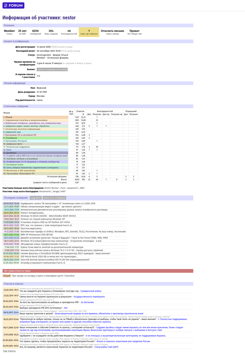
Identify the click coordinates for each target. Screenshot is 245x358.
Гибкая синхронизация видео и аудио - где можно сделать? (51, 206)
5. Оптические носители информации (21, 129)
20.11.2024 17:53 (11, 209)
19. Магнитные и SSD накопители (19, 170)
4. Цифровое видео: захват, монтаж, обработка (26, 126)
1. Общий (7, 117)
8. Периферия (10, 138)
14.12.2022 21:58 (11, 231)
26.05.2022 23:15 (11, 259)
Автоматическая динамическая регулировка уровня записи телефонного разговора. (64, 209)
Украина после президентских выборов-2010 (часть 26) (41, 289)
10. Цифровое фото (12, 144)
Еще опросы (9, 351)
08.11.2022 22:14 (11, 241)
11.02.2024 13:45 (11, 222)
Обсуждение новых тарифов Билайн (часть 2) (44, 244)
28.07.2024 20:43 (11, 213)
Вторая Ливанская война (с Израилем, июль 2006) (39, 333)
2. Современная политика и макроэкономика (25, 120)
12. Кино (7, 150)
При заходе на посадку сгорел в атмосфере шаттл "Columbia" (43, 275)
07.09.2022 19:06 (11, 244)
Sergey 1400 (59, 191)
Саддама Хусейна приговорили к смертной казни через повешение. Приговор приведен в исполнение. (60, 325)
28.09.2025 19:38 (11, 203)
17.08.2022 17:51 (12, 247)
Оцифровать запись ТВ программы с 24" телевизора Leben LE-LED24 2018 (58, 203)
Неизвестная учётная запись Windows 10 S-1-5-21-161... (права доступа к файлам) (62, 250)
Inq (38, 75)
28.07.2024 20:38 (11, 216)
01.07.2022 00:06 (11, 253)
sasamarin (72, 188)
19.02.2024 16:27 (11, 219)
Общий (64, 55)
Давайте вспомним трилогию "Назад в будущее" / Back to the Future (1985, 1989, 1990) (64, 238)
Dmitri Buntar (51, 188)
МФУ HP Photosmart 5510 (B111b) (37, 234)
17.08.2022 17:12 (12, 250)
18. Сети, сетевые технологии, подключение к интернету (30, 167)
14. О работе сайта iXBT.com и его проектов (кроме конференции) (35, 156)
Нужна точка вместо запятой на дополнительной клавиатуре (52, 247)
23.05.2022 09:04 (11, 263)
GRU (82, 188)
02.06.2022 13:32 (11, 256)
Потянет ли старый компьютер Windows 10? (43, 219)
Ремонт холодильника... (33, 213)
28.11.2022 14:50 (11, 234)
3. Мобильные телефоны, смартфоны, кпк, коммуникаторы (32, 123)
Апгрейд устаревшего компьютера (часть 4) (43, 263)
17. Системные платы (13, 164)
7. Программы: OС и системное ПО (19, 135)
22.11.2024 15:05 (11, 206)
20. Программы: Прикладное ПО (19, 173)
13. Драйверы (9, 153)
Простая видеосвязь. (31, 228)
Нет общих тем (134, 32)
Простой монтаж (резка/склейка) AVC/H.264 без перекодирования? (55, 259)
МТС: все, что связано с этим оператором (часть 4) (46, 225)
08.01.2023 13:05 (11, 225)
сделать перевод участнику (52, 69)
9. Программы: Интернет (15, 141)
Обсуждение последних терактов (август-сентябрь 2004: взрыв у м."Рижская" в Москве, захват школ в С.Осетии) (64, 339)
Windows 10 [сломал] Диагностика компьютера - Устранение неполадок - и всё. (61, 241)
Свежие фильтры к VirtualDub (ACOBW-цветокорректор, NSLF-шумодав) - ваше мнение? (65, 253)
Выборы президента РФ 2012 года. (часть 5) (37, 300)
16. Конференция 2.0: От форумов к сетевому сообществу (31, 161)
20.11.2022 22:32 (11, 238)
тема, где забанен (89, 32)
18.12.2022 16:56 (11, 228)
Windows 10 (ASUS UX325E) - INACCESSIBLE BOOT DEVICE (48, 216)
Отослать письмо (112, 31)
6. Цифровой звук (12, 132)
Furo (62, 188)
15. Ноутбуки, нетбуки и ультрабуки (20, 159)
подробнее (36, 197)
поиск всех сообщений (54, 197)
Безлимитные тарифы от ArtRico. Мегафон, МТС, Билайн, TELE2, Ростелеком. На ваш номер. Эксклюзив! (73, 231)
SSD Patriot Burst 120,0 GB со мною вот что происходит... (49, 256)
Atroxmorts (45, 191)
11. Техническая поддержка (16, 147)
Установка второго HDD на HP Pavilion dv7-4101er (45, 222)
